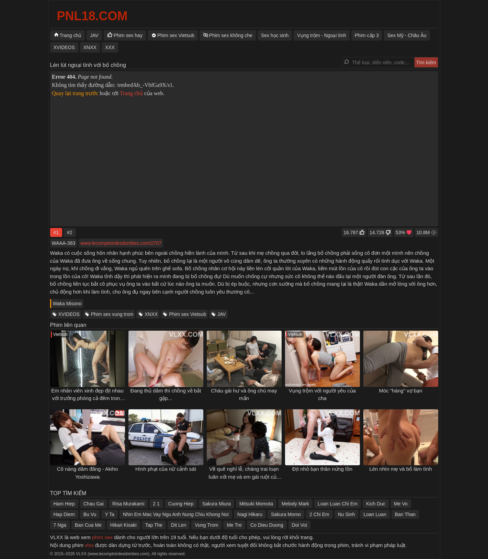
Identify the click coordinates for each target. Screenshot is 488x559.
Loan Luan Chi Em (338, 503)
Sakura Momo (286, 514)
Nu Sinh (346, 514)
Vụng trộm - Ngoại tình (321, 35)
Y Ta (109, 514)
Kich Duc (375, 503)
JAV (221, 314)
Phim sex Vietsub (187, 314)
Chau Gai (93, 503)
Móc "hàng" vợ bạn (400, 390)
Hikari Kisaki (123, 525)
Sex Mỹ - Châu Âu (407, 35)
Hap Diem (64, 514)
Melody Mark (295, 503)
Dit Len (178, 525)
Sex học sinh (274, 35)
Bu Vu (90, 514)
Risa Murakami (128, 503)
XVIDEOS (69, 314)
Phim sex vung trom (112, 314)
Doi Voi (299, 525)
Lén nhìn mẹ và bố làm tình (400, 469)
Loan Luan (374, 514)
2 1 (156, 503)
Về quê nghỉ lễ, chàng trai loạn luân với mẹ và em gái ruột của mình (244, 476)
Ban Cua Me (88, 525)
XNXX (151, 314)
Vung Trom (206, 525)
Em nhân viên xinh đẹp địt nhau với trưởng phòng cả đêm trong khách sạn (87, 398)
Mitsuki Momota (256, 503)
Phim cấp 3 (367, 35)
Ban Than (405, 514)
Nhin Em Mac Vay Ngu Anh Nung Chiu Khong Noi (176, 514)
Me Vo (401, 503)
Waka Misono (67, 303)
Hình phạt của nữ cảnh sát (165, 469)
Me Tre (234, 525)
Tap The (153, 525)
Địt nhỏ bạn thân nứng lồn (322, 469)
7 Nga (60, 525)
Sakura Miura (216, 503)
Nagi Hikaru (249, 514)
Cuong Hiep (181, 503)
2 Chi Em (319, 514)
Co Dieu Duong (266, 525)
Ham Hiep (64, 503)
